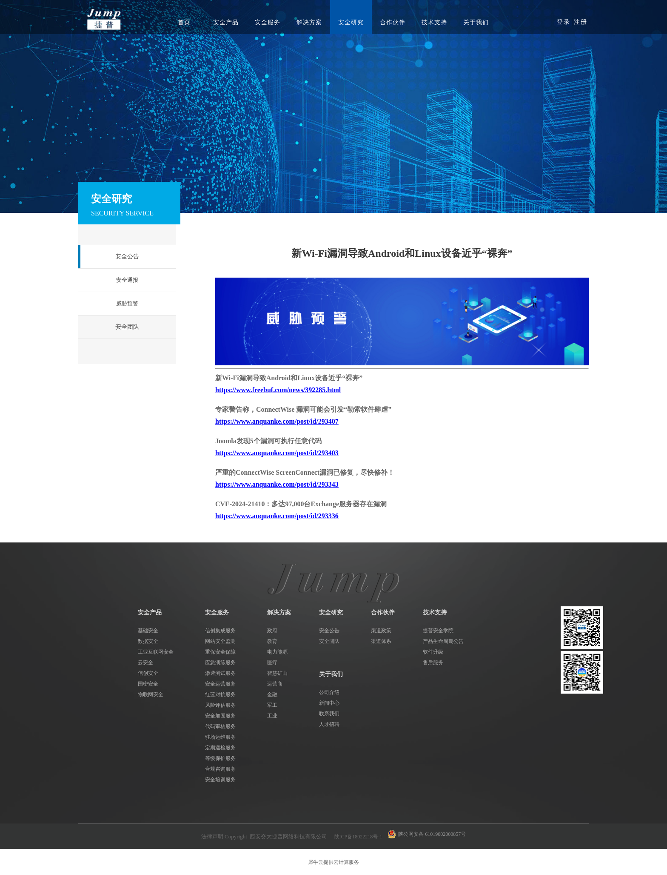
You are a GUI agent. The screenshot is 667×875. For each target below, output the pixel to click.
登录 (563, 22)
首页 (184, 22)
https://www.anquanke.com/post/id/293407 (277, 421)
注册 (580, 22)
